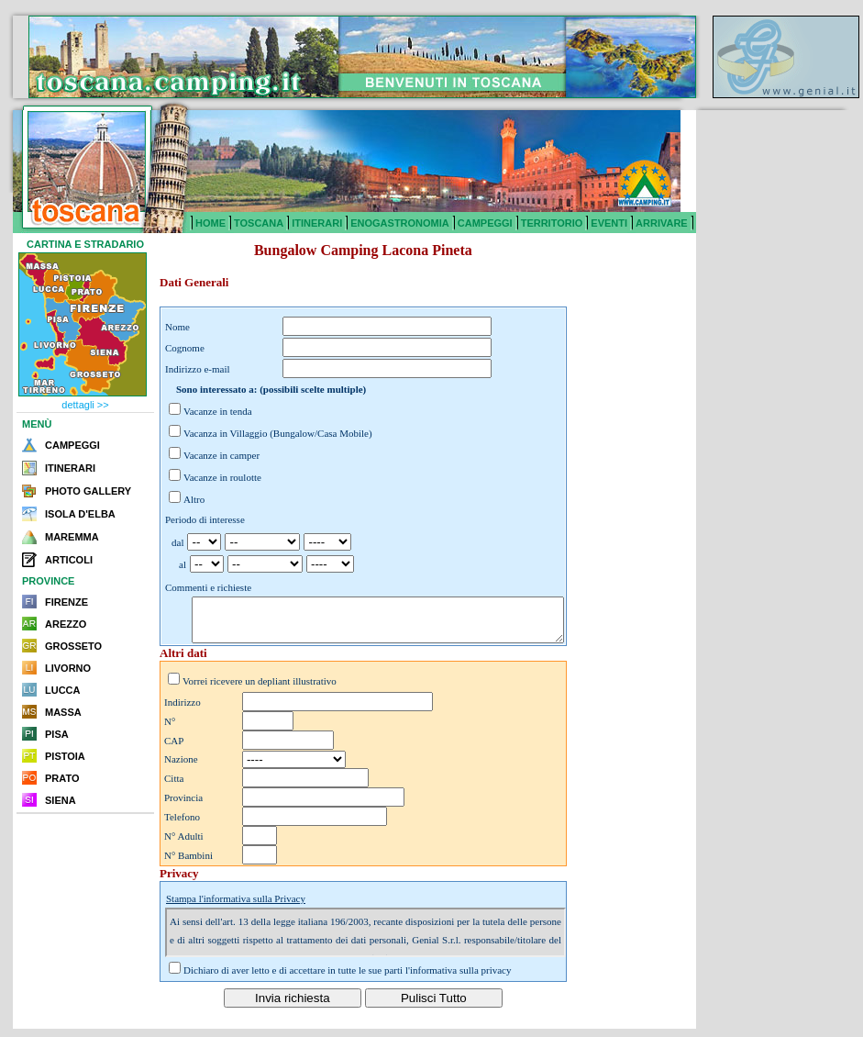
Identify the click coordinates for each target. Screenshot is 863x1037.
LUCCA (63, 690)
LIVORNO (68, 668)
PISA (57, 734)
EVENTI (609, 223)
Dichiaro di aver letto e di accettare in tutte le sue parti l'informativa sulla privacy (347, 978)
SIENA (60, 800)
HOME (210, 223)
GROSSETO (73, 646)
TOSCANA (258, 223)
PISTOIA (65, 756)
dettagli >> (84, 404)
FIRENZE (66, 602)
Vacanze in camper (221, 455)
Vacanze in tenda (217, 411)
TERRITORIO (552, 223)
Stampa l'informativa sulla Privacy (235, 906)
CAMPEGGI (485, 223)
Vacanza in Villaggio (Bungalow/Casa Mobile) (277, 433)
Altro (194, 499)
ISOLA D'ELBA (80, 513)
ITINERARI (317, 223)
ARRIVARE (662, 223)
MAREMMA (72, 536)
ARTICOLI (69, 559)
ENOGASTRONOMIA (399, 223)
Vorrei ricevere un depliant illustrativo (260, 689)
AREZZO (65, 624)
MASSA (63, 712)
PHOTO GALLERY (88, 490)
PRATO (62, 778)
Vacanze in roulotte (222, 477)
